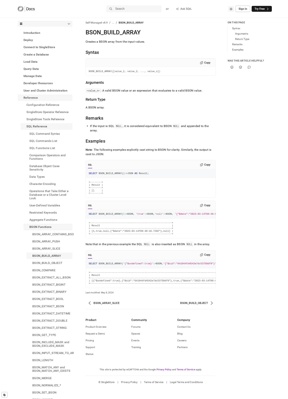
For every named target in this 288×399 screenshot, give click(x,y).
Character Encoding (42, 184)
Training (136, 357)
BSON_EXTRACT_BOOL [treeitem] (48, 299)
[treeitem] (45, 33)
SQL (90, 165)
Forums (136, 337)
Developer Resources (38, 83)
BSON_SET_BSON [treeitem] (44, 392)
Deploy (28, 40)
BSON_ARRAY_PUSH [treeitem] (46, 241)
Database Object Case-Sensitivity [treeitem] (44, 167)
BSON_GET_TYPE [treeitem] (44, 335)
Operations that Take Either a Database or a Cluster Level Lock (49, 194)
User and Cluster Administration (45, 90)
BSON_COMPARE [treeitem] (43, 270)
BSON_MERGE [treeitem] (42, 378)
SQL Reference (36, 126)
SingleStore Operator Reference (47, 112)
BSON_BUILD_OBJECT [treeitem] (47, 263)
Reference (31, 97)
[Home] (26, 9)
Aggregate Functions (43, 219)
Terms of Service (186, 380)
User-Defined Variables (44, 205)
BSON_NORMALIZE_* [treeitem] (46, 385)
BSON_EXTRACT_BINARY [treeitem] (49, 292)
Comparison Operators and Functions (47, 156)
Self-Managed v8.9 (97, 22)
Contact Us (183, 337)
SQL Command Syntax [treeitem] (44, 133)
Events (135, 350)
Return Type (242, 38)
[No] (240, 67)
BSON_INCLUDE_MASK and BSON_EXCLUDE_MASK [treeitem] (50, 343)
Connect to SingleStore (39, 47)
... (113, 22)
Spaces (135, 344)
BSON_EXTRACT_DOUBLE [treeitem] (49, 320)
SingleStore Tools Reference (45, 119)
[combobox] (231, 9)
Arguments (241, 33)
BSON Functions (40, 227)
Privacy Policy (164, 380)
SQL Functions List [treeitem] (42, 148)
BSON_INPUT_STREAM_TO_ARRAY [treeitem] (52, 353)
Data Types (37, 176)
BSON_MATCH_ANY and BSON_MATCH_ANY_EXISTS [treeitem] (51, 369)
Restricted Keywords (43, 212)
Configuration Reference (42, 105)
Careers (181, 350)
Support (90, 357)
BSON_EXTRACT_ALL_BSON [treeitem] (51, 277)
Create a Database (36, 54)
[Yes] (232, 67)
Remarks (237, 44)
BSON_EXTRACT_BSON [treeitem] (48, 306)
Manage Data (33, 76)
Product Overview (96, 337)
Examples (238, 49)
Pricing (90, 350)
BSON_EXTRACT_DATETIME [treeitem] (51, 313)
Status (89, 364)
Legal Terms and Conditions (186, 392)
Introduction (32, 33)
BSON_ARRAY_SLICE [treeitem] (46, 248)
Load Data (30, 61)
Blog (180, 344)
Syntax (236, 28)
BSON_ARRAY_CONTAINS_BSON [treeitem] (52, 234)
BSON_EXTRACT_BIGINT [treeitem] (49, 284)
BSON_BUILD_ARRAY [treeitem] (46, 255)
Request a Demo (95, 344)
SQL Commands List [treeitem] (43, 141)
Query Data (31, 69)
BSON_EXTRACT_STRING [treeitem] (49, 328)
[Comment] (249, 67)
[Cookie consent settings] (4, 395)
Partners (182, 357)
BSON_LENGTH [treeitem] (42, 360)
